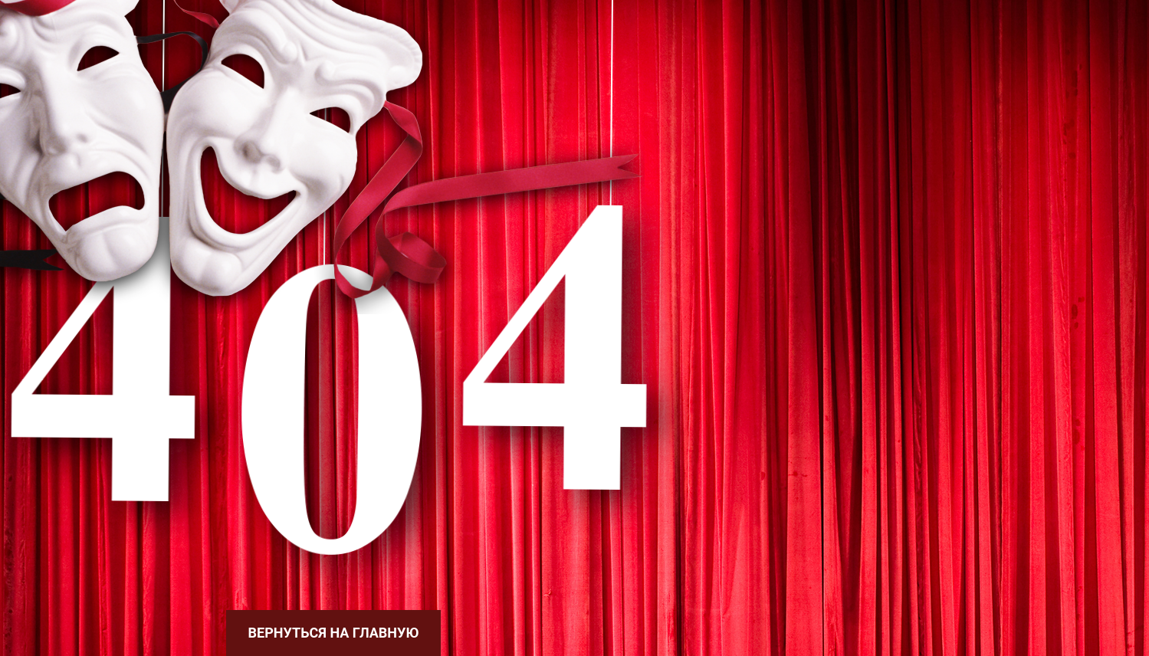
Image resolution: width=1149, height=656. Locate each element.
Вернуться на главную (333, 633)
